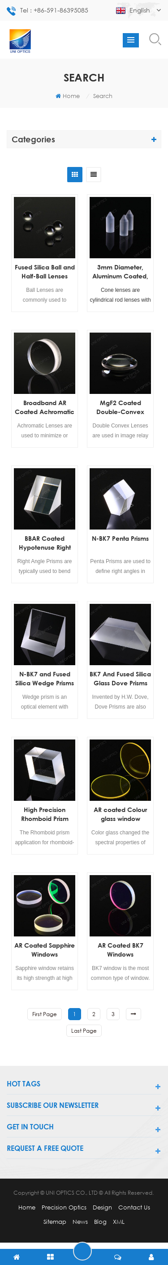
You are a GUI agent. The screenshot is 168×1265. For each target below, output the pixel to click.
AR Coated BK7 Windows (120, 949)
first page (44, 1014)
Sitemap (54, 1221)
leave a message (82, 1251)
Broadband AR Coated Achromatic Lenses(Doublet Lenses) (44, 407)
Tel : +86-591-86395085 (47, 11)
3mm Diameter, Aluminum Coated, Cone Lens (120, 272)
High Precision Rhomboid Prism (45, 814)
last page (84, 1030)
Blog (100, 1221)
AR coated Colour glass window (120, 814)
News (80, 1221)
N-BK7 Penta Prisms (120, 538)
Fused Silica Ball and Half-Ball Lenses (45, 271)
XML (119, 1221)
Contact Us (134, 1207)
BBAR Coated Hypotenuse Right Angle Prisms (45, 543)
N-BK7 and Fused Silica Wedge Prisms (44, 678)
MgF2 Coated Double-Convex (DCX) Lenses (120, 407)
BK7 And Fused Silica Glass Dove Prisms (120, 678)
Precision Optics (64, 1207)
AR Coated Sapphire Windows (44, 949)
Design (102, 1207)
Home (68, 95)
